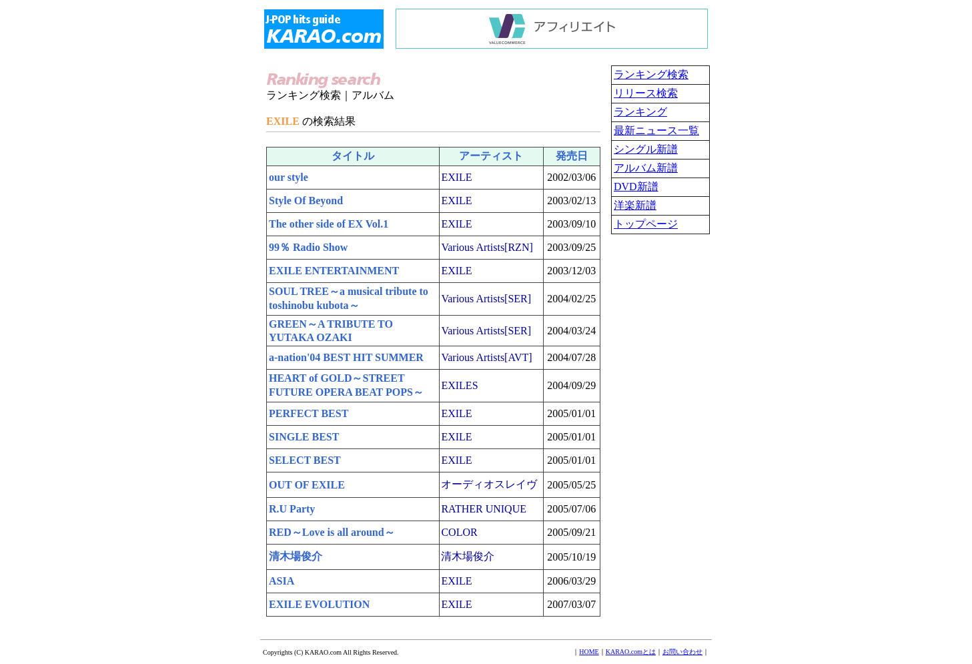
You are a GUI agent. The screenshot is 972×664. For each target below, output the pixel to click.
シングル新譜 (646, 149)
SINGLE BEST (304, 436)
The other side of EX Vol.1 (328, 224)
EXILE (456, 177)
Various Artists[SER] (486, 298)
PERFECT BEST (308, 413)
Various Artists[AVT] (486, 357)
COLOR (459, 532)
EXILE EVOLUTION (319, 604)
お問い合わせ (682, 651)
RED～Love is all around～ (332, 532)
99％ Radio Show (308, 247)
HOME (588, 651)
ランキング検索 (651, 74)
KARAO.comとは (631, 651)
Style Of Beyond (306, 200)
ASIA (281, 581)
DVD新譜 (636, 186)
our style (288, 177)
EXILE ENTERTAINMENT (334, 270)
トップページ (646, 224)
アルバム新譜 (646, 168)
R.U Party (292, 509)
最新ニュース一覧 (656, 130)
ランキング (640, 111)
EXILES (459, 385)
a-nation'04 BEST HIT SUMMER (346, 357)
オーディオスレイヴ (489, 484)
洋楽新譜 (635, 205)
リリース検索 (646, 93)
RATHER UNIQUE (483, 509)
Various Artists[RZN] (486, 247)
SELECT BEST (305, 460)
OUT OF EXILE (307, 484)
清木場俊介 (295, 556)
